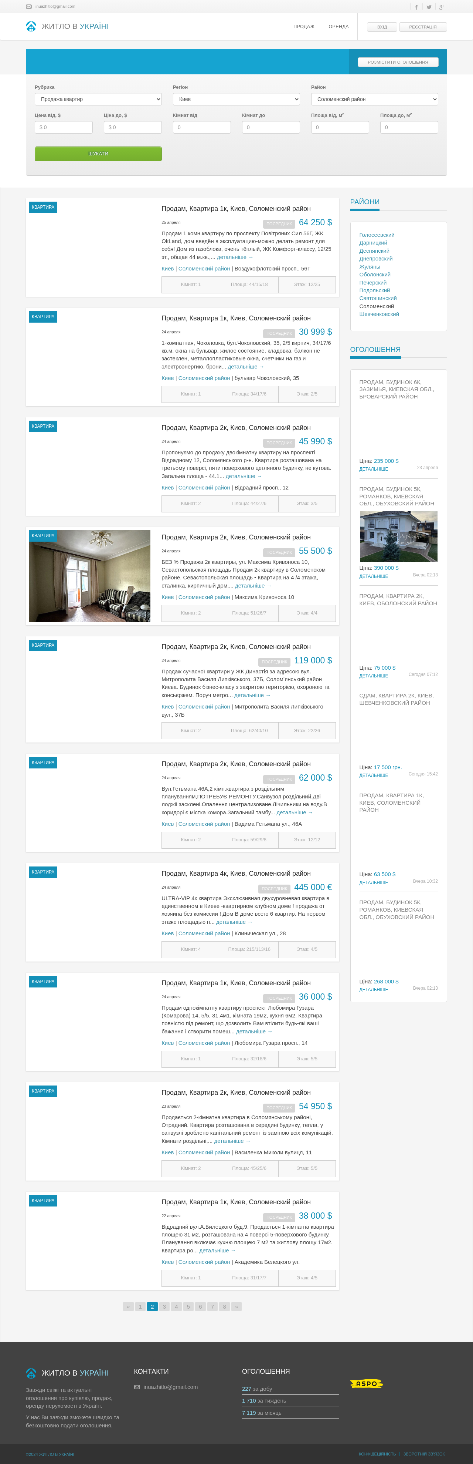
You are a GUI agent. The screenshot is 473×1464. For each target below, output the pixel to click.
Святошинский (378, 298)
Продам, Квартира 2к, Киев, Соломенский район (236, 427)
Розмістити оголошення (398, 62)
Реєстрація (423, 27)
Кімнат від (185, 115)
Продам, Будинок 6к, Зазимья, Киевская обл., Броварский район (397, 389)
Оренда (339, 26)
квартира (43, 207)
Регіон (180, 87)
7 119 (249, 1413)
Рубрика (45, 87)
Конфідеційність (377, 1454)
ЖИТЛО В (67, 27)
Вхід (382, 27)
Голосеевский (377, 235)
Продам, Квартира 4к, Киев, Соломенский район (236, 873)
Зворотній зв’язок (424, 1454)
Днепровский (376, 258)
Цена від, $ (48, 115)
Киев (167, 268)
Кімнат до (253, 115)
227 (246, 1389)
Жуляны (370, 266)
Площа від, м (327, 115)
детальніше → (235, 257)
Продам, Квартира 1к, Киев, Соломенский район (236, 208)
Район (318, 87)
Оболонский (375, 274)
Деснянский (375, 251)
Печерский (373, 282)
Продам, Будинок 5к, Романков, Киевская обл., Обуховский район (397, 496)
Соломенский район (204, 268)
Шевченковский (379, 314)
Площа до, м (396, 115)
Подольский (375, 290)
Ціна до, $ (115, 115)
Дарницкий (373, 242)
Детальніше (374, 469)
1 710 (249, 1400)
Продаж (303, 26)
